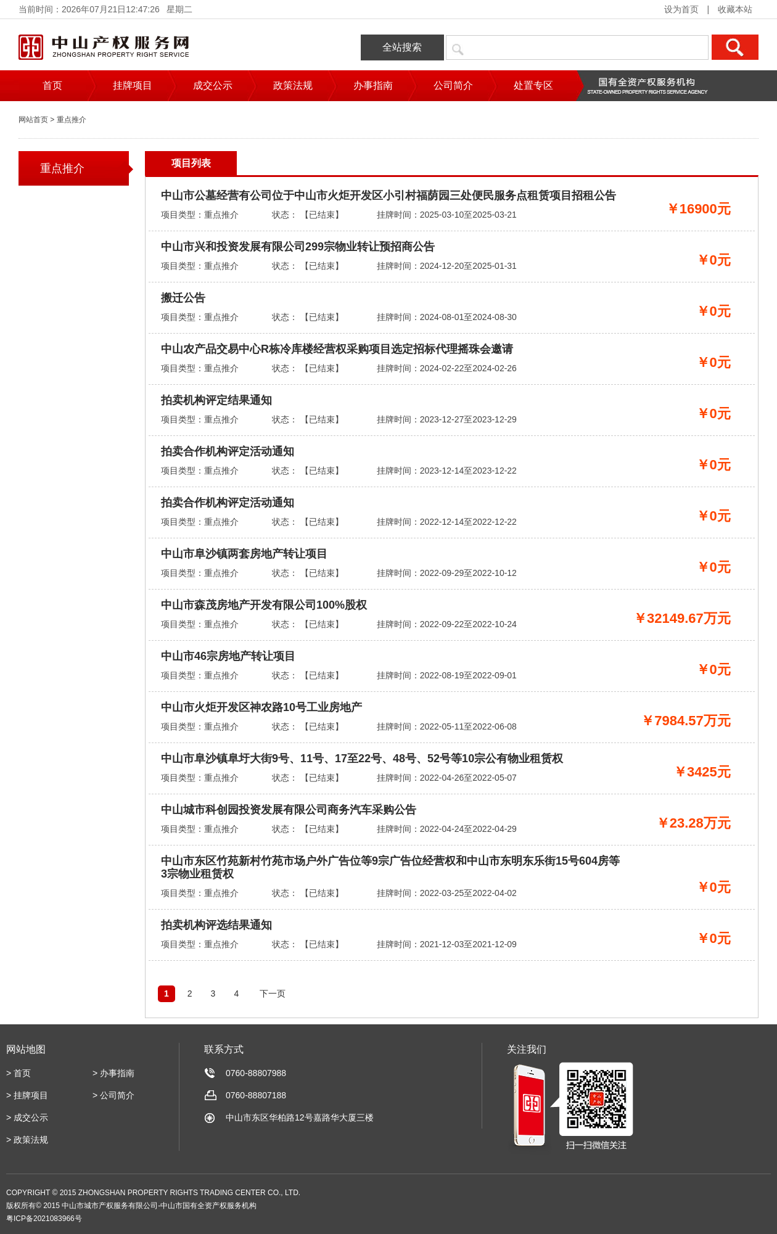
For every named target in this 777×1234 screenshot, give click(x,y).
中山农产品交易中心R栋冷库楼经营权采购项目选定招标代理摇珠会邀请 (337, 349)
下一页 (273, 993)
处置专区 (533, 85)
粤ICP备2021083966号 (44, 1218)
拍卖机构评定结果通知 (216, 400)
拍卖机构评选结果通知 (216, 925)
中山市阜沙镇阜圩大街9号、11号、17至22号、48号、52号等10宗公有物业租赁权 (362, 758)
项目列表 (191, 163)
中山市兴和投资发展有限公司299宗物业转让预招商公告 (298, 247)
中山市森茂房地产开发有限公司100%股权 (264, 605)
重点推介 (62, 168)
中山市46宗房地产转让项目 (228, 656)
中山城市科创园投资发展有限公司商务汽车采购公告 (288, 810)
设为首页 (681, 9)
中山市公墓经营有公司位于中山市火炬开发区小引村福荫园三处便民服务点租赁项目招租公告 (388, 195)
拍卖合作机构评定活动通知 (227, 451)
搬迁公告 (183, 298)
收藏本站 (735, 9)
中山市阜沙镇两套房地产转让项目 (244, 554)
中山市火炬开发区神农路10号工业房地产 (261, 707)
